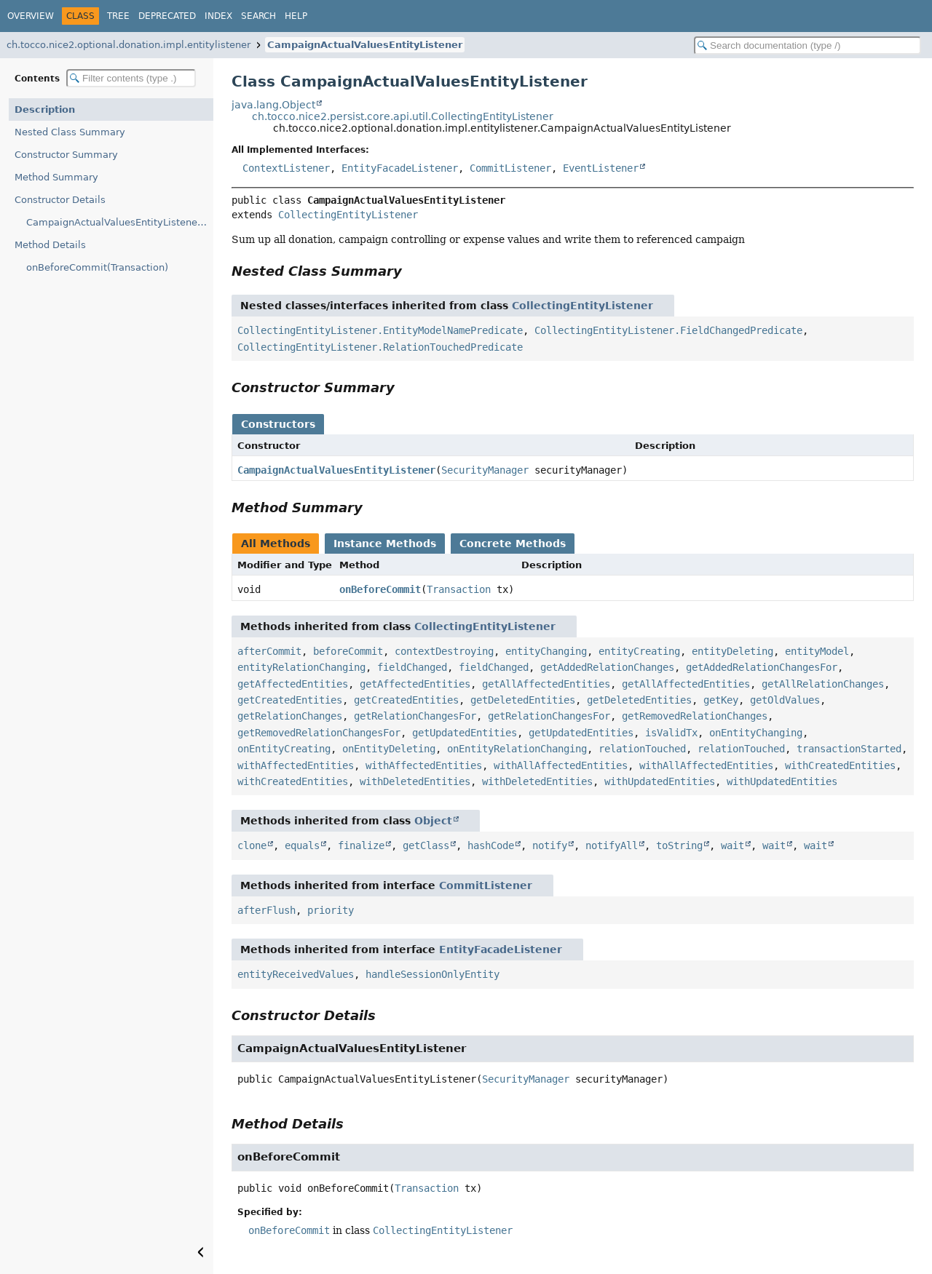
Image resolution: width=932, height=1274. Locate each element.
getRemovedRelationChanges (694, 716)
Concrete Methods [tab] (512, 543)
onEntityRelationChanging (517, 749)
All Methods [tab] (275, 543)
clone (251, 845)
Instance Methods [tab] (384, 543)
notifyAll (611, 845)
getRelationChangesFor (415, 716)
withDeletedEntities (415, 781)
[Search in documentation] (807, 45)
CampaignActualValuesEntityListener (364, 44)
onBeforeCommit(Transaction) (97, 267)
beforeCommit (348, 651)
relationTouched (642, 749)
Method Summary (56, 177)
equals (302, 845)
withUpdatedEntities (659, 781)
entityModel (817, 651)
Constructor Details (60, 199)
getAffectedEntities (292, 684)
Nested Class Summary (70, 132)
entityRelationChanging (301, 667)
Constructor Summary (66, 154)
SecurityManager (485, 470)
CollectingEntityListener (348, 214)
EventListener (601, 168)
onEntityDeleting (388, 749)
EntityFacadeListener (399, 168)
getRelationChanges (289, 716)
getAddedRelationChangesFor (761, 667)
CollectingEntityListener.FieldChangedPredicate (668, 330)
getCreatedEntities (289, 700)
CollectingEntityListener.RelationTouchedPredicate (380, 347)
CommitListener (510, 168)
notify (549, 845)
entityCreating (639, 651)
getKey (720, 700)
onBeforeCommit (380, 589)
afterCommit (269, 651)
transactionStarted (849, 749)
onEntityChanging (755, 732)
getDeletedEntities (522, 700)
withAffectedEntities (295, 765)
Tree (118, 16)
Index (218, 16)
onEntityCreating (284, 749)
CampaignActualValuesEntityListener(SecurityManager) (119, 222)
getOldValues (785, 700)
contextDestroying (444, 651)
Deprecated (167, 16)
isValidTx (671, 732)
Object (433, 821)
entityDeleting (732, 651)
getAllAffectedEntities (546, 684)
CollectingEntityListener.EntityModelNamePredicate (380, 330)
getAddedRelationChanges (607, 667)
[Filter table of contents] (131, 78)
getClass (426, 845)
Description (45, 109)
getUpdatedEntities (464, 732)
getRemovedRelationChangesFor (318, 732)
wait (732, 845)
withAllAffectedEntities (561, 765)
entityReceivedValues (295, 974)
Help (296, 16)
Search (258, 16)
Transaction (459, 589)
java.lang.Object (273, 105)
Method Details (50, 244)
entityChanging (546, 651)
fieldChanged (412, 667)
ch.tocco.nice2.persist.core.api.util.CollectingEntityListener (402, 116)
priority (330, 910)
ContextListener (286, 168)
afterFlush (266, 910)
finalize (361, 845)
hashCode (490, 845)
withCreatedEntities (840, 765)
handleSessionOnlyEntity (432, 974)
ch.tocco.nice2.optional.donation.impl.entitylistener (128, 44)
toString (679, 845)
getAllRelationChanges (823, 684)
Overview (30, 16)
